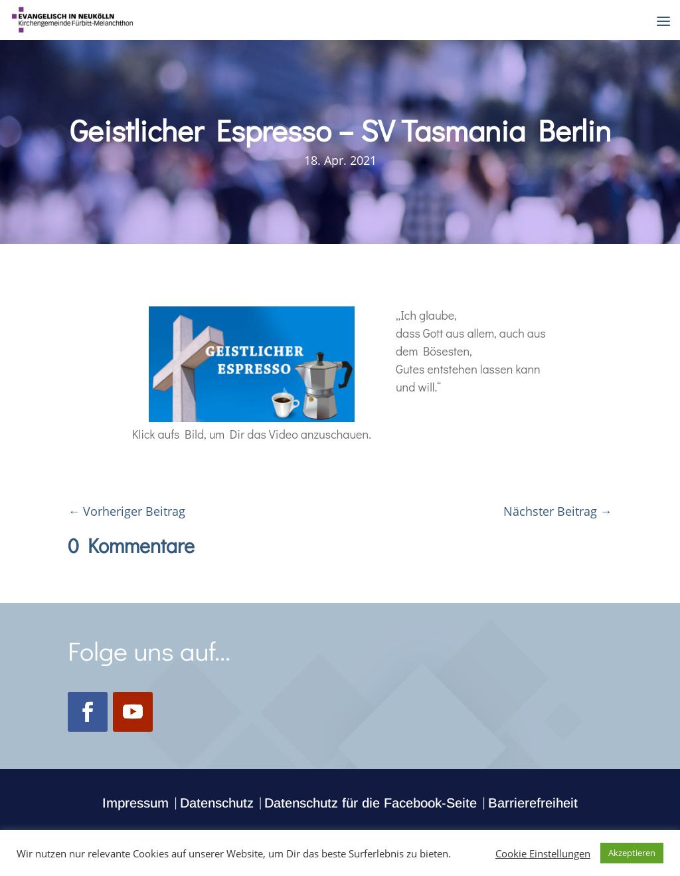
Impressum (135, 803)
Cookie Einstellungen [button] (542, 853)
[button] (663, 21)
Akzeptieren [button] (631, 853)
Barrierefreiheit (533, 803)
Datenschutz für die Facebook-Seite (370, 803)
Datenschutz (217, 803)
